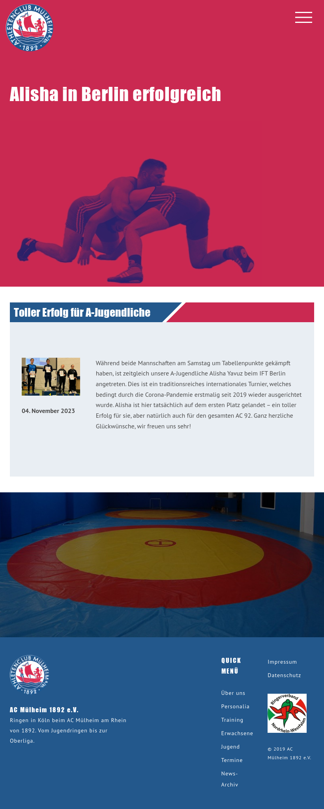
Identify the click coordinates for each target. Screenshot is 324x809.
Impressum (282, 661)
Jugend (230, 746)
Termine (232, 760)
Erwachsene (237, 733)
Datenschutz (284, 675)
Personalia (235, 706)
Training (232, 719)
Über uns (233, 692)
